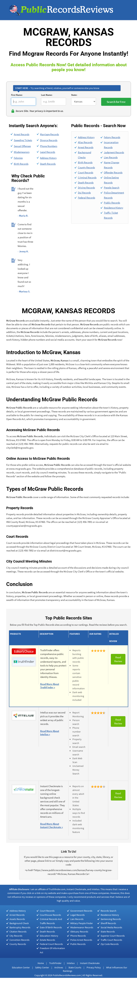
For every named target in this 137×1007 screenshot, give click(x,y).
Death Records (48, 163)
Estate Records (47, 939)
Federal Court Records (51, 944)
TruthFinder (55, 963)
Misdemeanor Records (81, 927)
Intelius (71, 963)
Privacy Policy (94, 967)
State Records (108, 931)
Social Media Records (111, 927)
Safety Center (42, 967)
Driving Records (86, 187)
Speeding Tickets (23, 140)
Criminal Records (87, 177)
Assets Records (17, 919)
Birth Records (21, 163)
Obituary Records (79, 931)
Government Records (81, 910)
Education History (49, 935)
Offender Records (113, 172)
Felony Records (112, 137)
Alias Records (85, 142)
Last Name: (46, 94)
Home (41, 963)
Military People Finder (81, 923)
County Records (86, 167)
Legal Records (47, 152)
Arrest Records (21, 134)
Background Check (19, 923)
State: (74, 94)
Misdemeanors (21, 152)
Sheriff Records (108, 923)
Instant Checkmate (90, 963)
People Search (111, 187)
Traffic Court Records (111, 939)
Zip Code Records (110, 944)
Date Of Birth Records (51, 927)
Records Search (108, 910)
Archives (58, 967)
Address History (48, 158)
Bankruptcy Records (20, 927)
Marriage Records (49, 134)
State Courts (74, 967)
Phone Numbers (48, 146)
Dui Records (84, 192)
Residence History (113, 207)
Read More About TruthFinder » (49, 685)
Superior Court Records (113, 935)
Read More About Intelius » (49, 732)
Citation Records (18, 931)
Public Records (112, 202)
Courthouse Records (50, 914)
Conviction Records (19, 939)
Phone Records (78, 935)
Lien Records (111, 157)
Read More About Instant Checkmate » (51, 825)
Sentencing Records (111, 919)
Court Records (85, 172)
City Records (16, 935)
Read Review (118, 659)
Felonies (18, 158)
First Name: (17, 94)
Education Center (21, 967)
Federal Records (86, 197)
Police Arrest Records (81, 939)
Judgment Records (114, 152)
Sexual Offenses (22, 146)
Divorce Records (48, 140)
